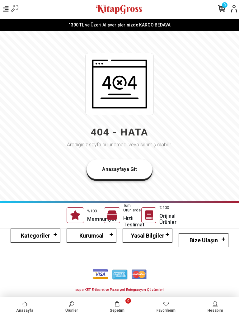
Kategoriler (35, 235)
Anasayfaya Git (119, 169)
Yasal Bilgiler (147, 235)
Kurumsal (91, 235)
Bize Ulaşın (204, 240)
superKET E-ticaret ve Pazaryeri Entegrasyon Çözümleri (119, 290)
